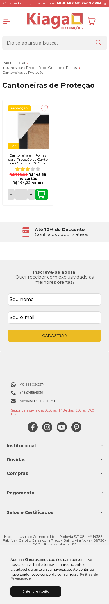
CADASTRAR (54, 335)
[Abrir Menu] (6, 21)
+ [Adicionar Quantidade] (31, 194)
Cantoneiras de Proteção (22, 72)
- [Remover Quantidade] (11, 194)
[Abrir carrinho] (96, 21)
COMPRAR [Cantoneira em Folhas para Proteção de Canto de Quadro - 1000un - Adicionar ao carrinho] (41, 194)
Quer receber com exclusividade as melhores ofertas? (54, 279)
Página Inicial (14, 62)
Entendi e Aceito (35, 591)
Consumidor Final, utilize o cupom (52, 3)
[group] (54, 232)
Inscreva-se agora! (54, 272)
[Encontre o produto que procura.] (98, 43)
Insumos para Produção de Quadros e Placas (40, 67)
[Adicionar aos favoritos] (44, 108)
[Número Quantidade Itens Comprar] (21, 194)
